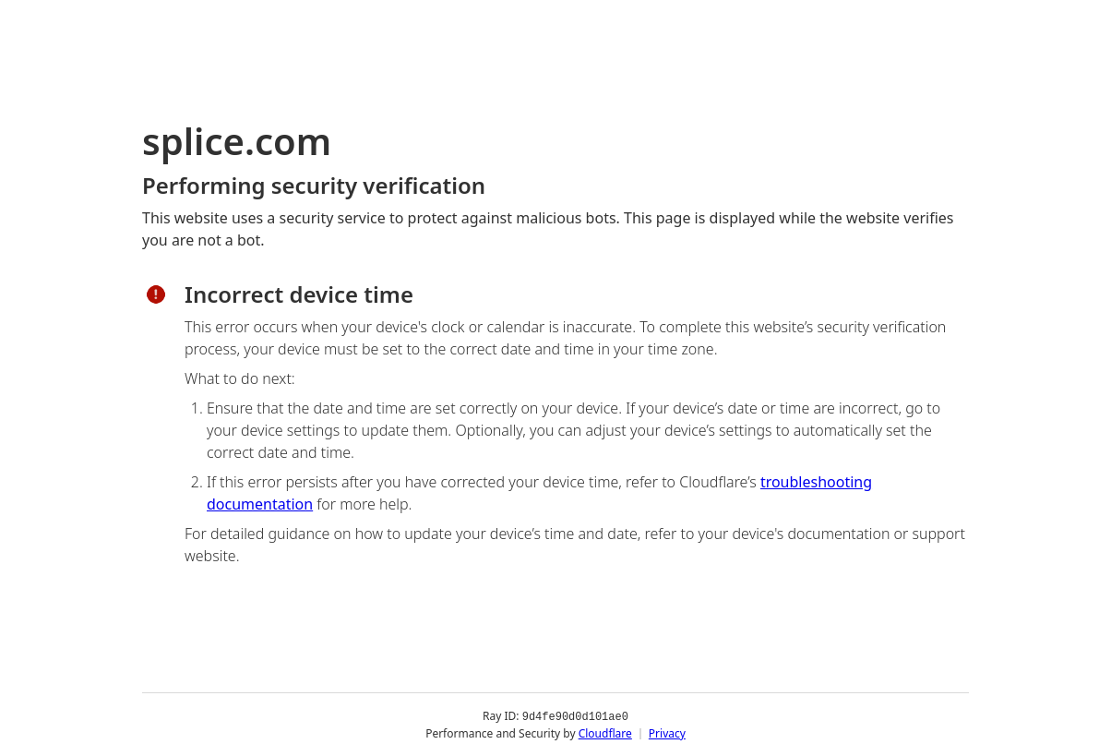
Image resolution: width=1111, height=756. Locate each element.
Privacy (667, 732)
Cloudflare (605, 732)
